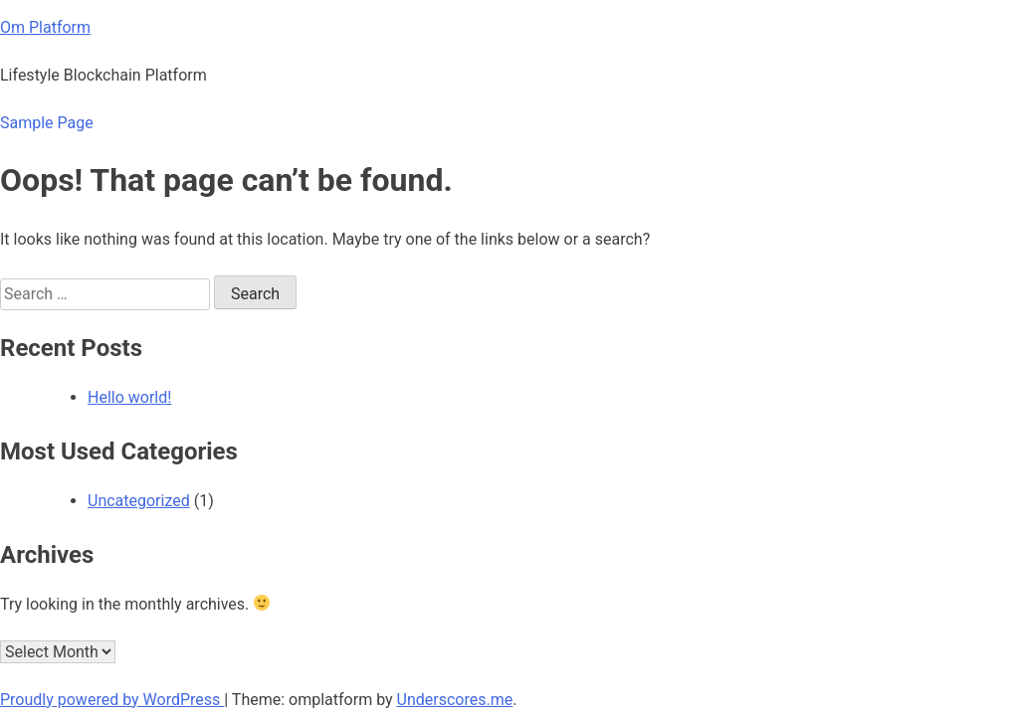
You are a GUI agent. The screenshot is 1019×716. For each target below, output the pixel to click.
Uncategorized (139, 500)
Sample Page (47, 122)
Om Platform (45, 27)
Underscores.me (455, 699)
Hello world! (129, 397)
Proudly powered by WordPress (112, 699)
